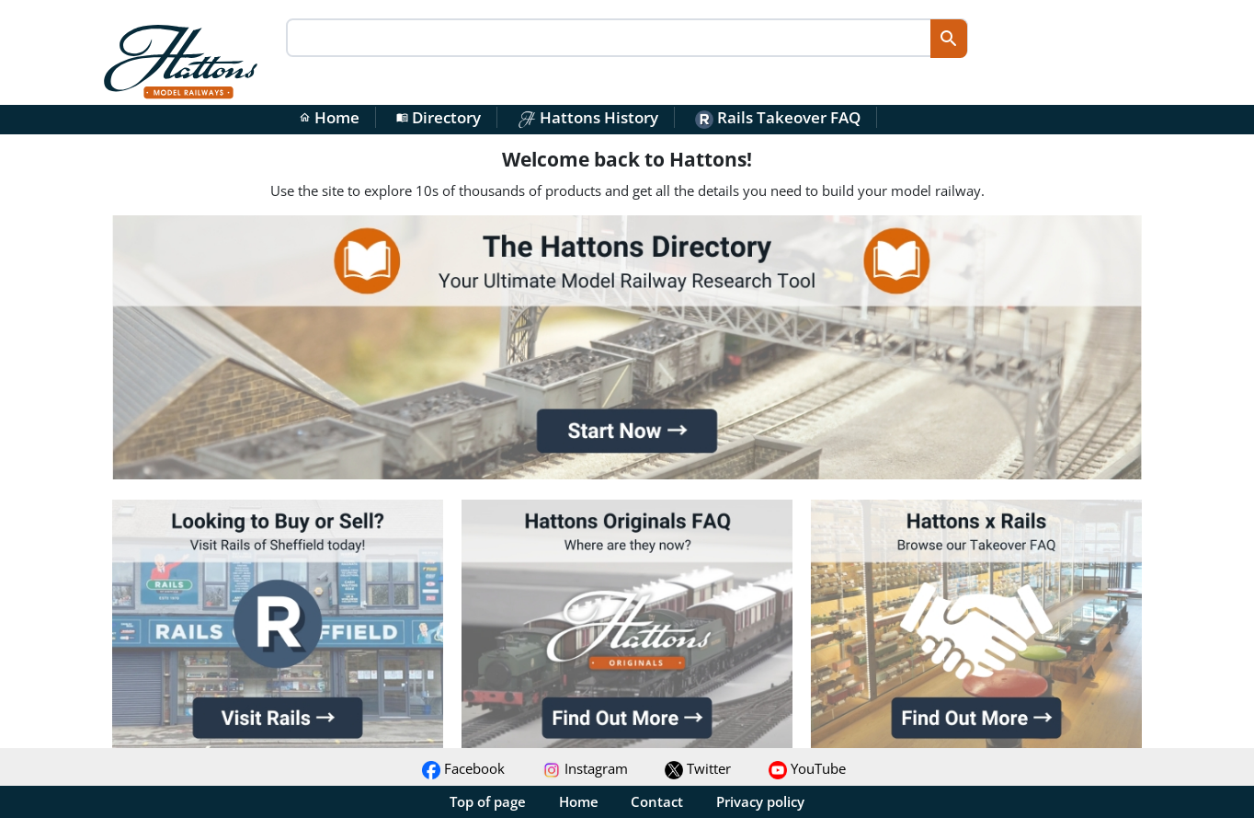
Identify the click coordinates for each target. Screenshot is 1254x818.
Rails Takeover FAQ (778, 117)
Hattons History (588, 117)
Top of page (488, 801)
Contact (657, 801)
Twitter (698, 768)
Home (329, 117)
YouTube (807, 768)
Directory (438, 117)
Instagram (585, 768)
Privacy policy (760, 801)
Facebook (463, 768)
